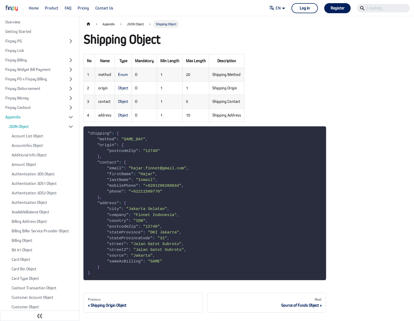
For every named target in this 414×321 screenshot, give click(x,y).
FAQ (68, 8)
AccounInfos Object (27, 145)
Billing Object (22, 240)
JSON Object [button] (18, 126)
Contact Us (104, 8)
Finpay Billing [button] (16, 60)
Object (123, 87)
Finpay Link (14, 50)
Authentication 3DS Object (33, 173)
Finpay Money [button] (17, 97)
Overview (12, 22)
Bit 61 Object (22, 249)
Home (34, 8)
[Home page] (88, 24)
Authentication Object (29, 202)
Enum (123, 74)
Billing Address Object (29, 221)
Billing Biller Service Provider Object (40, 230)
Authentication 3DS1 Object (34, 183)
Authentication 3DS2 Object (34, 192)
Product (51, 8)
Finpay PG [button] (13, 41)
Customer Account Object (32, 297)
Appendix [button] (13, 116)
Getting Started (18, 31)
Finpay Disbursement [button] (22, 88)
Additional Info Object (29, 154)
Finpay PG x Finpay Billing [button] (26, 79)
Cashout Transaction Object (34, 287)
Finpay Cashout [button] (18, 107)
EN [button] (275, 8)
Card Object (21, 259)
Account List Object (27, 135)
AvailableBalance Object (30, 211)
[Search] (383, 8)
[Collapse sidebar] (39, 315)
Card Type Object (25, 278)
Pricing (83, 8)
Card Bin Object (24, 268)
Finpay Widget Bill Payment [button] (28, 69)
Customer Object (25, 306)
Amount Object (24, 164)
